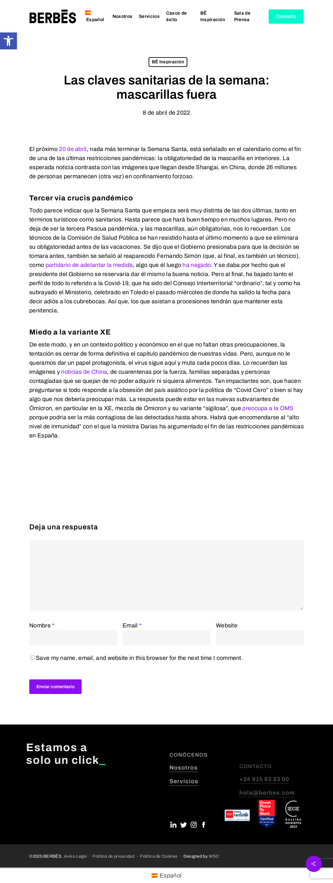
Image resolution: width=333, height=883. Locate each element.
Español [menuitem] (170, 875)
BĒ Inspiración (168, 61)
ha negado (196, 265)
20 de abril (73, 149)
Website (226, 625)
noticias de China (84, 372)
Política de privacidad (113, 856)
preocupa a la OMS (267, 408)
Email (132, 625)
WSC (214, 856)
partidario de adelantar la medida (89, 265)
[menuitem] (95, 16)
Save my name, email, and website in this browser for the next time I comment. (139, 658)
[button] (8, 40)
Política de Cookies (159, 856)
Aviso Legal (75, 856)
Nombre (41, 625)
